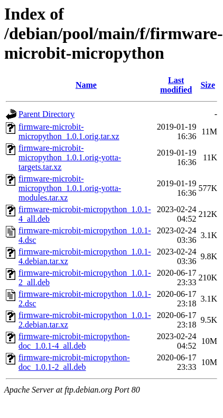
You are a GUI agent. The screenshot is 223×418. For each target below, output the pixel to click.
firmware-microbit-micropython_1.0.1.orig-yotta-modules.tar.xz (69, 188)
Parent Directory (46, 114)
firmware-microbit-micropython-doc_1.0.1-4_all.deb (74, 341)
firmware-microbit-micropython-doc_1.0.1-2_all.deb (74, 362)
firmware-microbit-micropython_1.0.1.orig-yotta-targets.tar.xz (69, 157)
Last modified (176, 85)
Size (207, 84)
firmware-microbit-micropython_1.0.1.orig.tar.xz (68, 131)
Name (86, 84)
